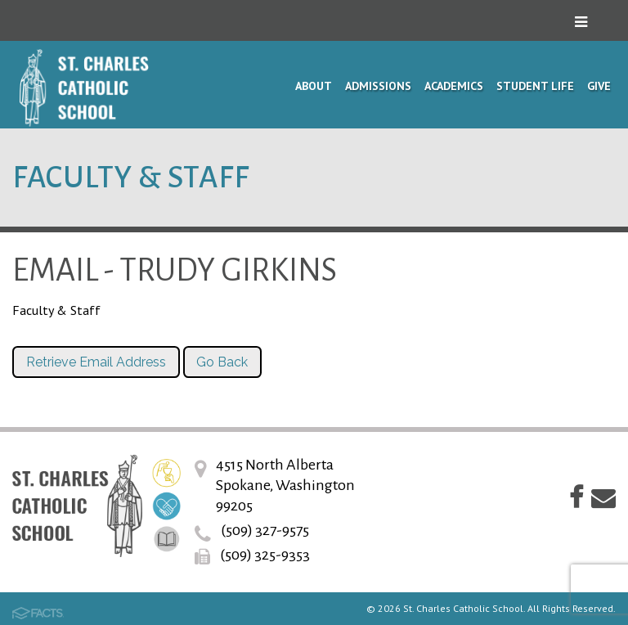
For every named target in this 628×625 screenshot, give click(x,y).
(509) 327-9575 (265, 530)
